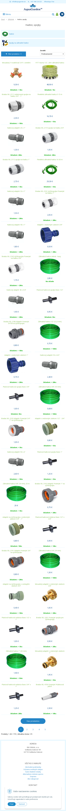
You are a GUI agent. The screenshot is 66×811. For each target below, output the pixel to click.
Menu (7, 14)
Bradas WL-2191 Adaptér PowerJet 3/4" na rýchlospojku (16, 551)
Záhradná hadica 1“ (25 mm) (16, 651)
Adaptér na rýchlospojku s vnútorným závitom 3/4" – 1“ (16, 518)
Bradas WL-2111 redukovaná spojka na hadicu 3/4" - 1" (16, 95)
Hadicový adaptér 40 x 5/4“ (16, 290)
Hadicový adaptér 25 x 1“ (16, 128)
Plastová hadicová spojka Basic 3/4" (16, 387)
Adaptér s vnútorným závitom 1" (16, 355)
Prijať (12, 804)
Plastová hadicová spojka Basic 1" (49, 452)
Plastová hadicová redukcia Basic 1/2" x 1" (16, 618)
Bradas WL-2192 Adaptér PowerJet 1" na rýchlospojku (50, 484)
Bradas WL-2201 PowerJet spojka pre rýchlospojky (50, 618)
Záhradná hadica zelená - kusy (50, 256)
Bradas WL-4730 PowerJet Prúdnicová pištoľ (50, 685)
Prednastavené (46, 54)
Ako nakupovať (33, 779)
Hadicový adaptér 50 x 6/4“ (50, 355)
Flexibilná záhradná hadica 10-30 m (50, 159)
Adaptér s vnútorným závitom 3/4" (49, 225)
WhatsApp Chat (49, 2)
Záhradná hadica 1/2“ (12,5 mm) (50, 322)
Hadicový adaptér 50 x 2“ (16, 452)
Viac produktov (33, 721)
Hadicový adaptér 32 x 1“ (16, 191)
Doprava (33, 776)
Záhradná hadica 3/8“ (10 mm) (50, 387)
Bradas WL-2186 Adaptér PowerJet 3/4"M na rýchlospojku (16, 322)
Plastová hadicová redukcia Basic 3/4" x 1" (16, 685)
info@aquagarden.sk (18, 2)
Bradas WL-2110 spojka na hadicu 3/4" (50, 128)
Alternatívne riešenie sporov (33, 774)
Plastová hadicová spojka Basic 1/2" (50, 290)
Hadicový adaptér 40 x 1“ (16, 225)
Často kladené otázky (33, 772)
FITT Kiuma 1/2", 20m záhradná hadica (50, 63)
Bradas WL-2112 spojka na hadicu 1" (16, 159)
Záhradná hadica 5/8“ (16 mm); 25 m (16, 484)
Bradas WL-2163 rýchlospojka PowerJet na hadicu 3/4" (16, 257)
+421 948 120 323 (36, 2)
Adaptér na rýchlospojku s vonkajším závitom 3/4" (16, 585)
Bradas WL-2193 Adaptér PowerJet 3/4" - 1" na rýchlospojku (16, 419)
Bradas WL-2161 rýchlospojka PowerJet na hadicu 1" (49, 192)
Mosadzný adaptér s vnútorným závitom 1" (50, 652)
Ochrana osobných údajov (33, 769)
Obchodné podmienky (33, 767)
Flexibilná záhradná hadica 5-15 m (49, 94)
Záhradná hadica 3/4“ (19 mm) (50, 551)
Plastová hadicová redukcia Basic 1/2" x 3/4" (49, 518)
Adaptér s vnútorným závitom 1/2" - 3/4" (50, 418)
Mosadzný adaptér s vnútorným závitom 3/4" (50, 585)
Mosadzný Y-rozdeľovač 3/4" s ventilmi (16, 63)
